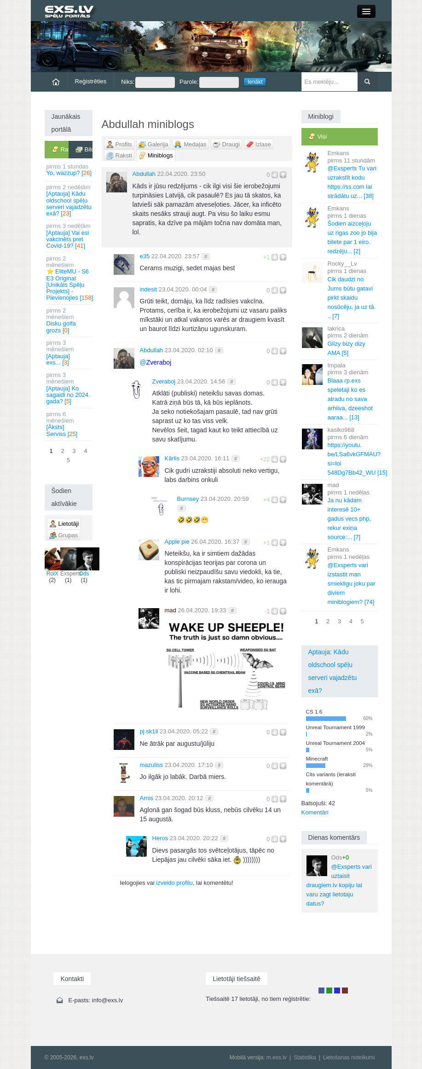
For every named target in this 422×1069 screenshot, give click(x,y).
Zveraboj (164, 381)
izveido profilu (174, 882)
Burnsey (188, 498)
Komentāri (315, 812)
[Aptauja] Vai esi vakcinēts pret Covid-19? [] (69, 235)
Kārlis (172, 458)
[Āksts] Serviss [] (69, 424)
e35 (145, 256)
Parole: (209, 82)
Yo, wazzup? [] (69, 169)
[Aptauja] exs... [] (69, 352)
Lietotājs (321, 990)
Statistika (305, 1057)
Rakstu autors (329, 990)
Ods (84, 562)
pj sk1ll (149, 731)
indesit (148, 289)
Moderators (337, 990)
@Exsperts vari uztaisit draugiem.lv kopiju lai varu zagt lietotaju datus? (339, 880)
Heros (160, 838)
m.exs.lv (276, 1057)
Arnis (147, 798)
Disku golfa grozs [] (69, 320)
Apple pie (177, 541)
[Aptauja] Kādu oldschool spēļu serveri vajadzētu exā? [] (69, 200)
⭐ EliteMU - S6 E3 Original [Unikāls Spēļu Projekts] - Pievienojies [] (69, 278)
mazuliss (151, 764)
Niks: (148, 82)
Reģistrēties (91, 81)
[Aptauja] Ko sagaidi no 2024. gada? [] (69, 388)
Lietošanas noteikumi (349, 1057)
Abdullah (144, 173)
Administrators (344, 990)
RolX (53, 562)
